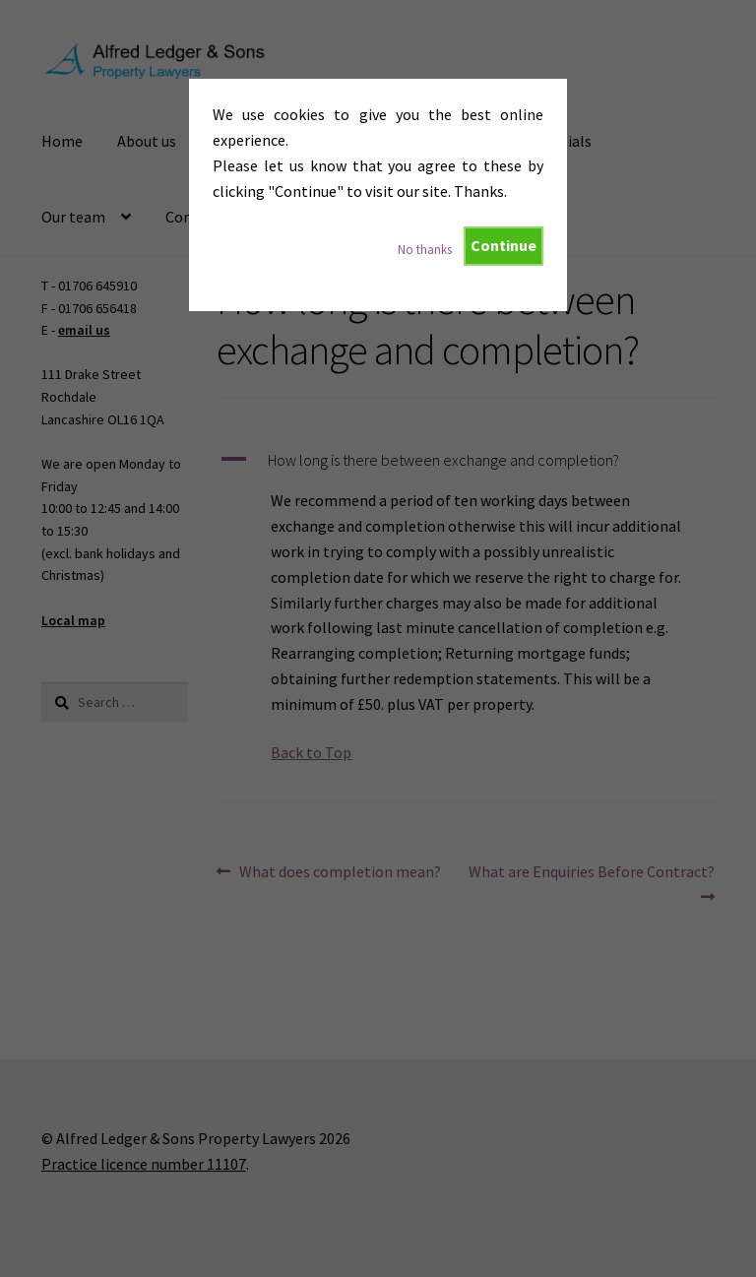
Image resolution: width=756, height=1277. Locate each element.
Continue (503, 245)
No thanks (425, 249)
